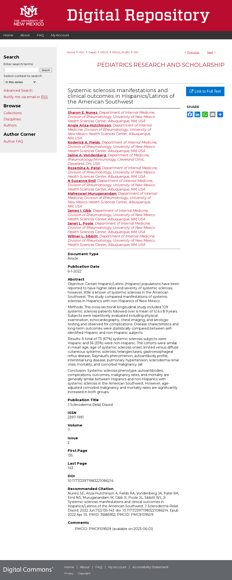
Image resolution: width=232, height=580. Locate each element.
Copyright (84, 573)
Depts (93, 52)
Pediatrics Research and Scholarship (160, 64)
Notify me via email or (26, 97)
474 (136, 52)
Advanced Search (18, 90)
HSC (82, 52)
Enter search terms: (18, 64)
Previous (193, 52)
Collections (13, 113)
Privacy (69, 573)
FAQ (98, 567)
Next (210, 52)
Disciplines (12, 119)
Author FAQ (13, 141)
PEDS (104, 52)
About (84, 567)
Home (71, 52)
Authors (10, 125)
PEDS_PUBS (121, 52)
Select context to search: (23, 76)
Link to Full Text (205, 91)
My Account (117, 567)
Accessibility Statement (150, 567)
